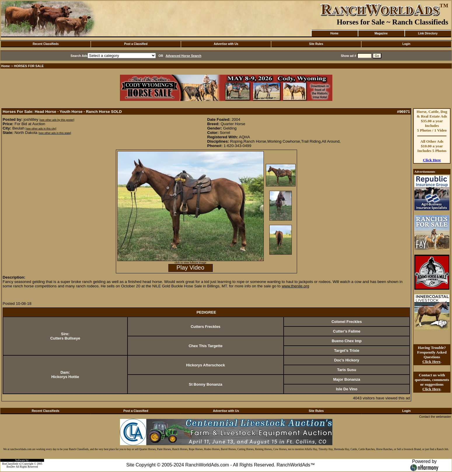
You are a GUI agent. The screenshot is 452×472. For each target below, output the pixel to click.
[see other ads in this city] (41, 128)
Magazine (381, 33)
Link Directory (427, 33)
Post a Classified (135, 44)
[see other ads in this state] (55, 133)
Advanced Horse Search (183, 55)
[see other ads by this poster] (56, 119)
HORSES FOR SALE (29, 66)
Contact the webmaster (435, 416)
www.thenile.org (295, 286)
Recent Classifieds (46, 44)
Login (406, 44)
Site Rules (316, 44)
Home (334, 33)
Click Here (432, 160)
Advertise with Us (226, 44)
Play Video (190, 267)
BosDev (10, 466)
